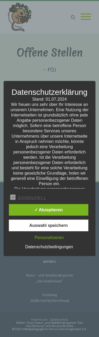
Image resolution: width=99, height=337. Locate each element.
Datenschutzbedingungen (49, 246)
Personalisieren (49, 237)
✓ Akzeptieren (48, 209)
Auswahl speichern (48, 225)
